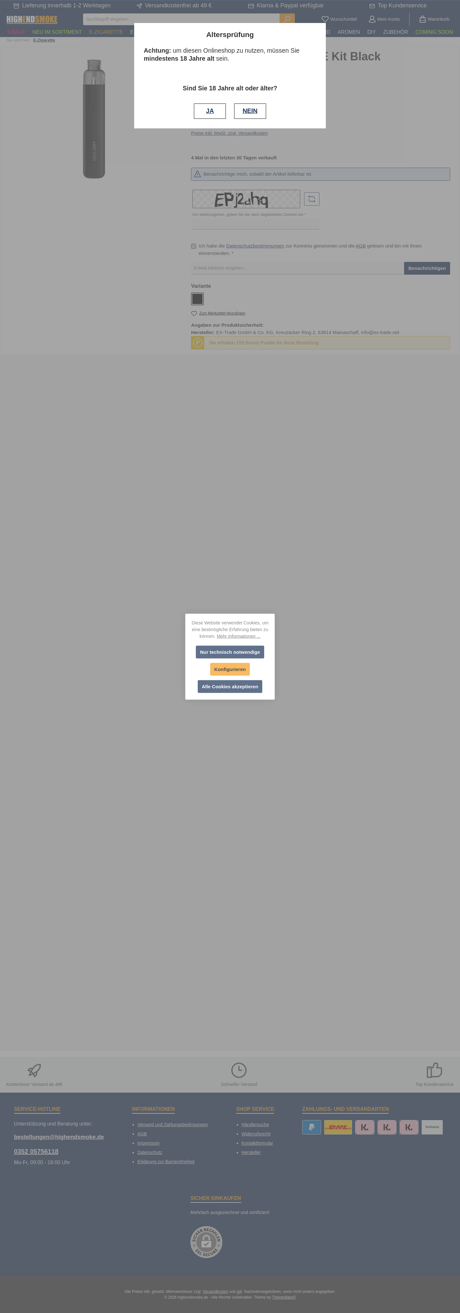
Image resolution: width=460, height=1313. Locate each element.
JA (210, 110)
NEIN (249, 110)
